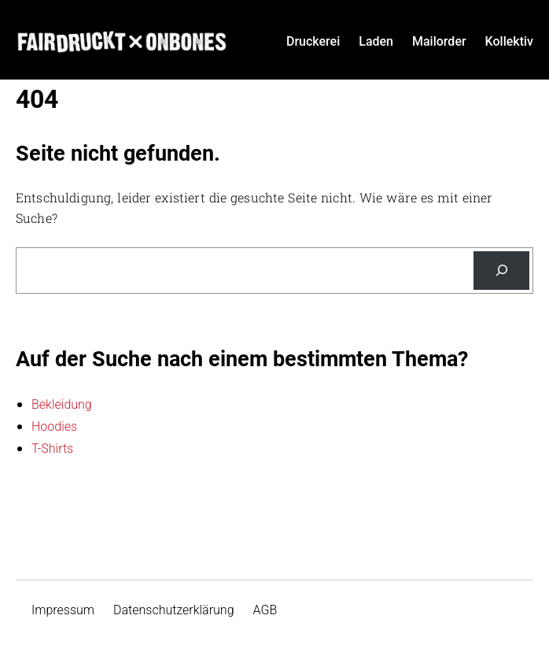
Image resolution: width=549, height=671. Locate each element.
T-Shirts (52, 448)
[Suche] (501, 270)
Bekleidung (61, 404)
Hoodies (54, 426)
